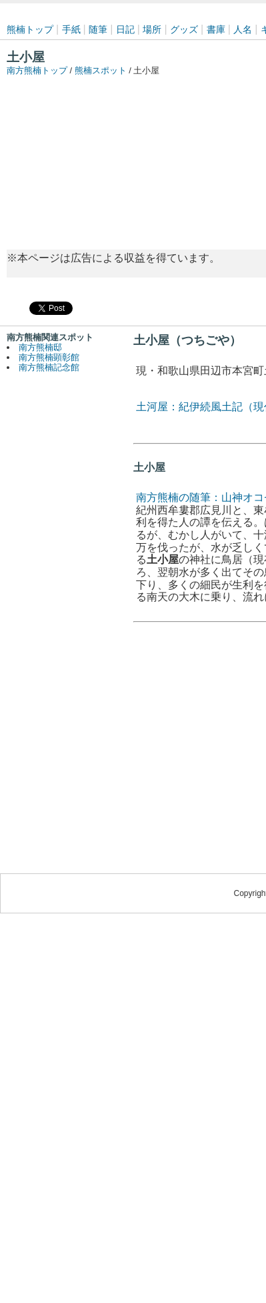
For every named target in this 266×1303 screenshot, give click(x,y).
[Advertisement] (129, 156)
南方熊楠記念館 (49, 367)
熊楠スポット (101, 70)
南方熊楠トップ (37, 70)
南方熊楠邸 (40, 347)
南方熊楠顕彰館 (49, 357)
